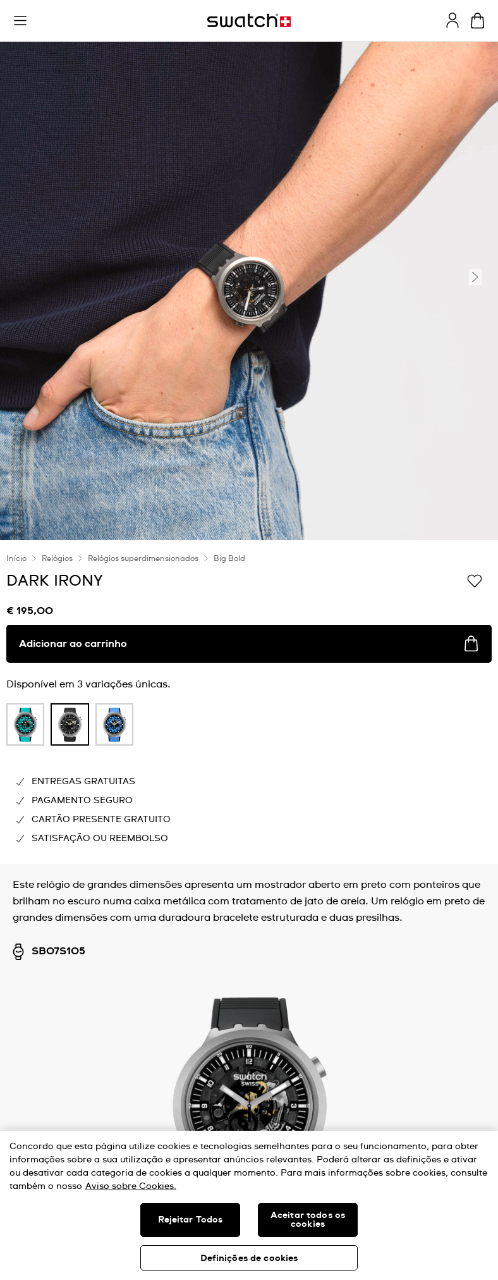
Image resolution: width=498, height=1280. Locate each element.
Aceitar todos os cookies (307, 1220)
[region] (249, 1205)
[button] (20, 20)
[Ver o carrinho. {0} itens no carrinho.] (477, 20)
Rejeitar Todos (190, 1219)
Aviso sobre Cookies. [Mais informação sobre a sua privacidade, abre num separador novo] (130, 1186)
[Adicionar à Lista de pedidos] (474, 580)
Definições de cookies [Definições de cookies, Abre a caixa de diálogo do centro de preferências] (249, 1258)
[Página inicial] (249, 20)
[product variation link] (25, 724)
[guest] (452, 20)
